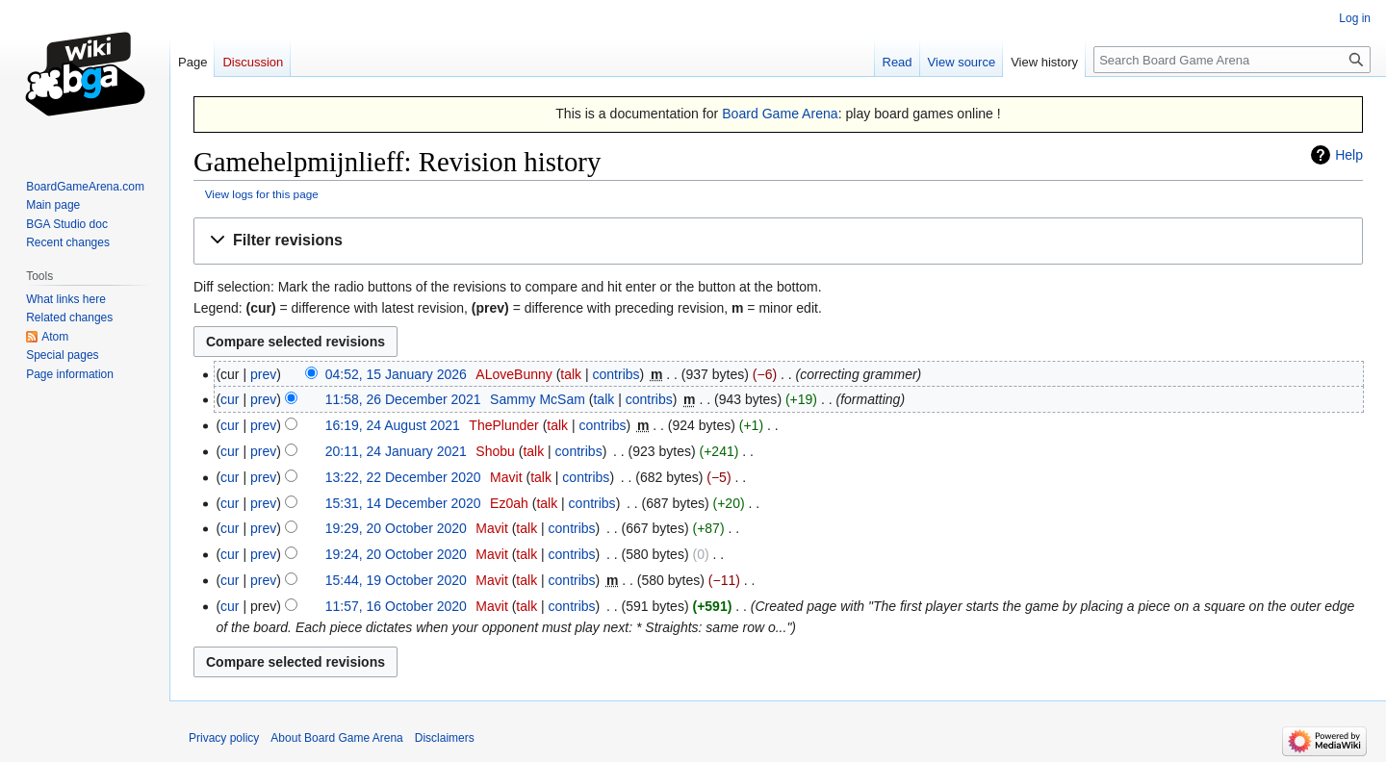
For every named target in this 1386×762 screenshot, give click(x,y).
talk (570, 374)
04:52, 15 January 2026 (396, 374)
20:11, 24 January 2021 (396, 451)
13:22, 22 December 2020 (403, 477)
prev (263, 374)
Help (1349, 155)
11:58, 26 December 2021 (403, 399)
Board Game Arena (780, 113)
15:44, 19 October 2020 (396, 580)
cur (229, 399)
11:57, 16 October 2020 (396, 606)
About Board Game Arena (336, 738)
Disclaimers (445, 738)
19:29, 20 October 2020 (396, 528)
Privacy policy (224, 738)
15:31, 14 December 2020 (403, 503)
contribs (616, 374)
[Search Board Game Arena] (1232, 59)
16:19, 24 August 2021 (392, 425)
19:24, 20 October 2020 (396, 554)
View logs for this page (262, 194)
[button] (778, 241)
